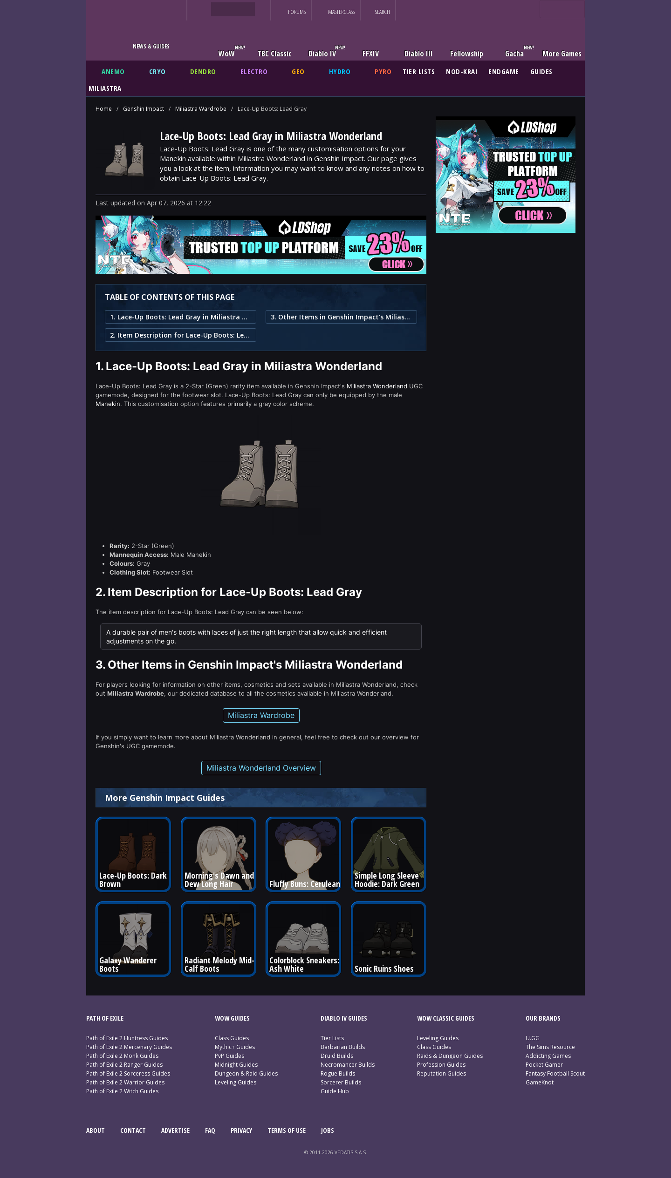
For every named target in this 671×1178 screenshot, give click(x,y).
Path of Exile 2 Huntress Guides (127, 1038)
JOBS (327, 1130)
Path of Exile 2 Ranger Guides (124, 1065)
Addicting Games (548, 1056)
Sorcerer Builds (341, 1082)
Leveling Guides (235, 1082)
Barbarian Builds (343, 1047)
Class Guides (232, 1038)
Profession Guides (441, 1065)
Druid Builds (337, 1056)
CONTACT (133, 1130)
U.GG (533, 1038)
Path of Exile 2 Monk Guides (122, 1056)
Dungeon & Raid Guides (246, 1073)
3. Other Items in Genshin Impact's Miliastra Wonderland (341, 316)
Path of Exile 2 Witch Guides (122, 1091)
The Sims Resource (550, 1047)
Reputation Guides (441, 1073)
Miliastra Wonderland (377, 386)
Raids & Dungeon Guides (450, 1056)
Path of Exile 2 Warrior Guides (125, 1082)
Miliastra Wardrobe (200, 109)
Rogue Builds (338, 1073)
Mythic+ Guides (235, 1047)
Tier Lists (332, 1038)
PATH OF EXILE (104, 1018)
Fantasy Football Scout (555, 1073)
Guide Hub (335, 1091)
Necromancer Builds (348, 1065)
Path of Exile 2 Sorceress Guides (128, 1073)
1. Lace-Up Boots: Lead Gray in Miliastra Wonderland (180, 316)
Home (104, 109)
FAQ (210, 1130)
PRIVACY (241, 1130)
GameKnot (540, 1082)
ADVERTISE (175, 1130)
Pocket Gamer (544, 1065)
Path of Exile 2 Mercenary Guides (129, 1047)
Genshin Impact (143, 109)
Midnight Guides (236, 1065)
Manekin (108, 403)
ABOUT (95, 1130)
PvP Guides (229, 1056)
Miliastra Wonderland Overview (261, 767)
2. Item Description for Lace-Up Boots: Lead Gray (180, 335)
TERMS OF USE (286, 1130)
